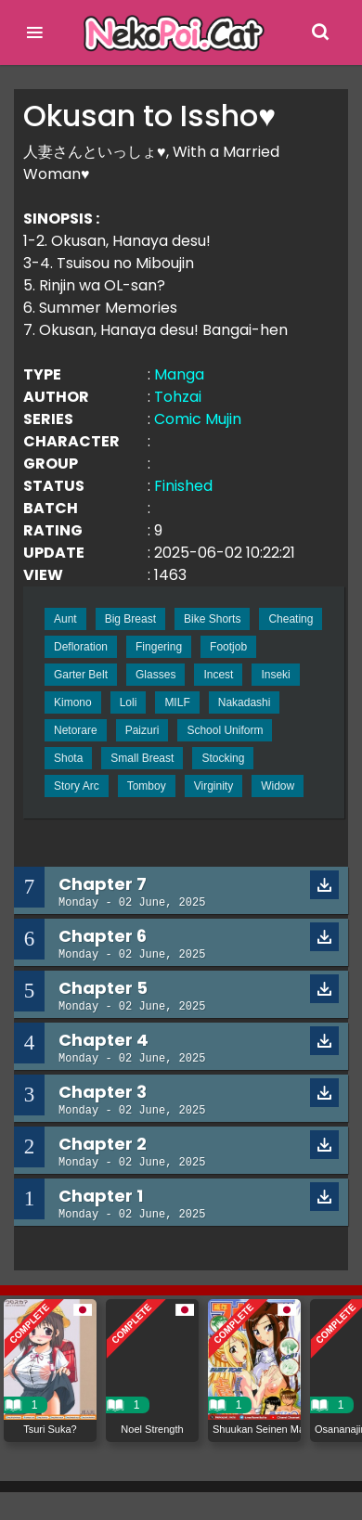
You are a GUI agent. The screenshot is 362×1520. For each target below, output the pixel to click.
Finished (183, 485)
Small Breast (142, 758)
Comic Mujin (197, 419)
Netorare (75, 730)
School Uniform (225, 730)
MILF (176, 702)
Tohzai (177, 396)
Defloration (81, 646)
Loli (128, 702)
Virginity (213, 785)
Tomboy (146, 785)
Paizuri (142, 730)
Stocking (222, 758)
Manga (179, 374)
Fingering (159, 646)
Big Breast (130, 618)
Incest (218, 674)
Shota (68, 758)
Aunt (65, 618)
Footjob (228, 646)
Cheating (290, 618)
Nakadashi (244, 702)
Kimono (73, 702)
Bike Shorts (212, 618)
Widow (277, 785)
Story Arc (76, 785)
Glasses (155, 674)
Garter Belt (81, 674)
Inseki (275, 674)
